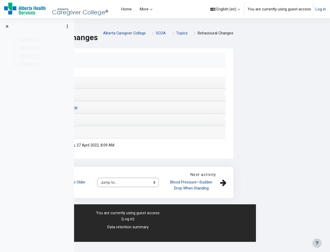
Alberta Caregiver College (243, 35)
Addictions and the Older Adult (139, 195)
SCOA (280, 35)
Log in (320, 9)
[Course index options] (67, 26)
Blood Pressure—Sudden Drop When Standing (265, 195)
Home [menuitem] (126, 9)
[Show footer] (317, 243)
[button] (225, 9)
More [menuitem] (144, 9)
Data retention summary (202, 237)
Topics (301, 35)
